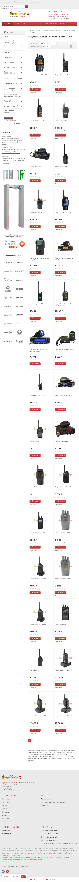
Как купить (7, 2)
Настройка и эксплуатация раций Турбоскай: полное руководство (13, 159)
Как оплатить (6, 802)
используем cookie (13, 876)
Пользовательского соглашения (12, 859)
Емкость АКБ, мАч (13, 106)
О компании (6, 818)
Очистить (17, 123)
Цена (58, 30)
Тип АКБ (13, 101)
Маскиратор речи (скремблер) (13, 111)
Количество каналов (13, 67)
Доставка (5, 805)
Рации (7, 23)
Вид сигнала (13, 62)
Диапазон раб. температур (13, 89)
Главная (31, 30)
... (74, 23)
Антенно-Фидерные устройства (52, 23)
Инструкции (6, 812)
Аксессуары (22, 23)
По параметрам (48, 30)
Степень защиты (13, 83)
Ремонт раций (46, 799)
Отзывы (4, 815)
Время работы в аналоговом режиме (13, 95)
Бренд (13, 53)
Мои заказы (6, 830)
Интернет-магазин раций (10, 782)
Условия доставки (34, 2)
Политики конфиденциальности (34, 859)
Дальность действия (13, 79)
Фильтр (8, 32)
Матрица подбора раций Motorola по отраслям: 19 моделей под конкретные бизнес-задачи (13, 151)
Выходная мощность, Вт (13, 73)
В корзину (34, 89)
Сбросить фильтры (10, 120)
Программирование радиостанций (53, 802)
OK (23, 876)
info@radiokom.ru (24, 16)
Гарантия (5, 809)
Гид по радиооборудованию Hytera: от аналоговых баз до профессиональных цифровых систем (12, 141)
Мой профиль (7, 833)
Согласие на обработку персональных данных (39, 857)
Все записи (5, 163)
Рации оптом (46, 805)
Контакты (47, 2)
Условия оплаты (19, 2)
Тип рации (13, 58)
